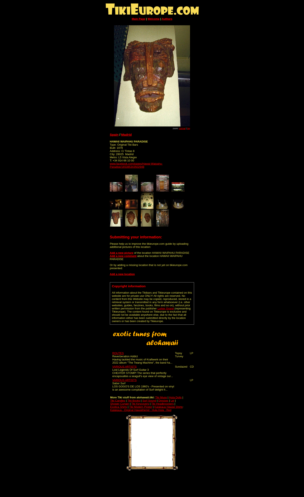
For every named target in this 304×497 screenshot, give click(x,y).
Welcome (154, 18)
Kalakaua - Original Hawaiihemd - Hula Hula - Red (140, 410)
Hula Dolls (175, 397)
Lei (172, 400)
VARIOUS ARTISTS (124, 366)
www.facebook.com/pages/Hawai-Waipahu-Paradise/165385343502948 (136, 165)
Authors (167, 18)
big (188, 128)
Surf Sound (149, 400)
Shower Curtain (119, 403)
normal (182, 128)
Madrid (126, 134)
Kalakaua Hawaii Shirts (168, 406)
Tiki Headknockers (162, 403)
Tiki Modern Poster (140, 406)
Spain (114, 134)
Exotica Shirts (118, 406)
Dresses (163, 400)
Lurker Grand (165, 308)
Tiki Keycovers (140, 403)
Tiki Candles (117, 400)
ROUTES (118, 353)
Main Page (138, 18)
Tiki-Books (133, 400)
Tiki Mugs (161, 397)
